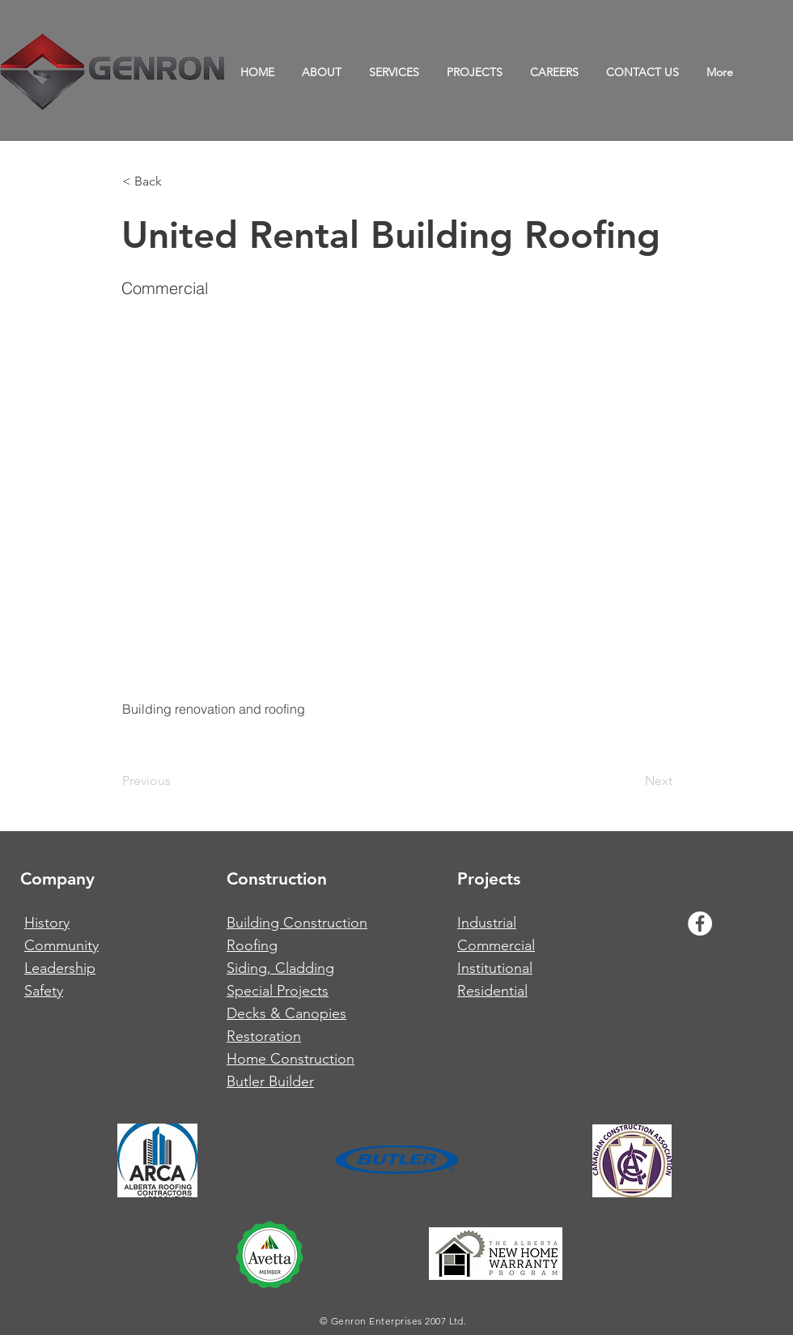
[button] (175, 181)
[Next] (632, 781)
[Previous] (175, 781)
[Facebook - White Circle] (700, 923)
